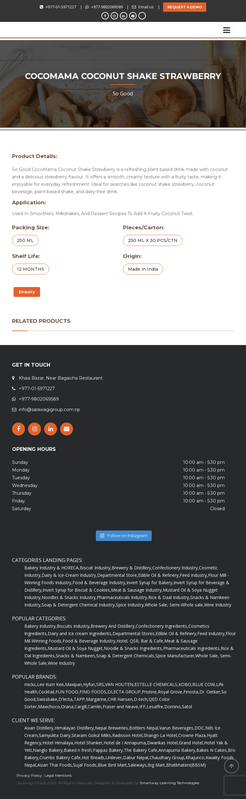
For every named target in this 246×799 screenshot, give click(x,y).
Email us (146, 7)
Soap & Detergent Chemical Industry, (79, 605)
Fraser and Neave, (121, 707)
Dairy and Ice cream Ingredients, (80, 633)
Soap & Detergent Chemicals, (125, 656)
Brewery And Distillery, (113, 626)
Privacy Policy (29, 775)
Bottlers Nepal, (144, 728)
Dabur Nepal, (136, 757)
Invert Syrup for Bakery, (150, 582)
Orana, (68, 707)
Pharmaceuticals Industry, (122, 597)
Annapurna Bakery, (177, 750)
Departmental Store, (117, 575)
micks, (30, 684)
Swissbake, (48, 699)
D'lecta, (66, 699)
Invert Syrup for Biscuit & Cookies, (77, 590)
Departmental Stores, (134, 633)
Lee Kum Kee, (51, 684)
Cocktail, (47, 692)
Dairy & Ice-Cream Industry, (69, 575)
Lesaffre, (155, 707)
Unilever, (114, 757)
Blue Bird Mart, (113, 765)
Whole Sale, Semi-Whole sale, (174, 605)
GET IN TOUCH (31, 365)
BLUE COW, (204, 684)
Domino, (173, 707)
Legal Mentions (58, 775)
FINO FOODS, (94, 692)
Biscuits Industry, (74, 626)
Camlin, (95, 707)
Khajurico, (196, 757)
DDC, (200, 728)
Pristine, (150, 692)
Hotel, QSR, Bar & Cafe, (140, 641)
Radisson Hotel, (128, 735)
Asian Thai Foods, (55, 765)
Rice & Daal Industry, (169, 597)
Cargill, (81, 707)
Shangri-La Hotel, (161, 735)
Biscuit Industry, (96, 568)
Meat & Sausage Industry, (137, 590)
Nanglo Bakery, (48, 750)
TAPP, (80, 699)
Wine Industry (217, 605)
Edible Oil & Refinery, (159, 575)
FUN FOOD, (67, 692)
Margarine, (97, 699)
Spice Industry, (130, 605)
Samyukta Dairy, (55, 735)
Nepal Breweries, (112, 728)
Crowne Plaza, (192, 735)
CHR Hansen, (121, 699)
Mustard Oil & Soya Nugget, (76, 648)
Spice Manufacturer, (175, 656)
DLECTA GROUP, (125, 692)
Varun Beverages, (177, 728)
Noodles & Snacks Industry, (69, 597)
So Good (123, 93)
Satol (187, 707)
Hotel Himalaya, (58, 743)
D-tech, (141, 699)
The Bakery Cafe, (141, 750)
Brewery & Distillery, (132, 568)
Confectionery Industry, (175, 568)
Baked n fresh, (78, 750)
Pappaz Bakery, (108, 750)
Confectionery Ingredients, (162, 626)
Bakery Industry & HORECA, (52, 568)
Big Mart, (157, 765)
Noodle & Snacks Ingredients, (133, 648)
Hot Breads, (94, 757)
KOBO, (185, 684)
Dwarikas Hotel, (163, 743)
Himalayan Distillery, (75, 728)
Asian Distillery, (39, 728)
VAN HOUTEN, (119, 684)
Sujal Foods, (85, 765)
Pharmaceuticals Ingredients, (192, 648)
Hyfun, (89, 684)
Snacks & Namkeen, (76, 656)
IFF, (143, 707)
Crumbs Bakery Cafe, (60, 757)
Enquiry (27, 291)
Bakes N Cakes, (212, 750)
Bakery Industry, (40, 626)
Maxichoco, (49, 707)
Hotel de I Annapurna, (125, 743)
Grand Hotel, (191, 743)
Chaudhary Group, (168, 757)
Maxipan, (74, 684)
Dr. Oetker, (210, 692)
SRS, (100, 684)
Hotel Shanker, (89, 743)
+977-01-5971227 (61, 7)
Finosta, (191, 692)
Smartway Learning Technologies (169, 782)
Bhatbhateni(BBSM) (186, 765)
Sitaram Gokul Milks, (92, 735)
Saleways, (138, 765)
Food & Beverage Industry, (99, 582)
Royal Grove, (170, 692)
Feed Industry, (194, 575)
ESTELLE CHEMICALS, (156, 684)
